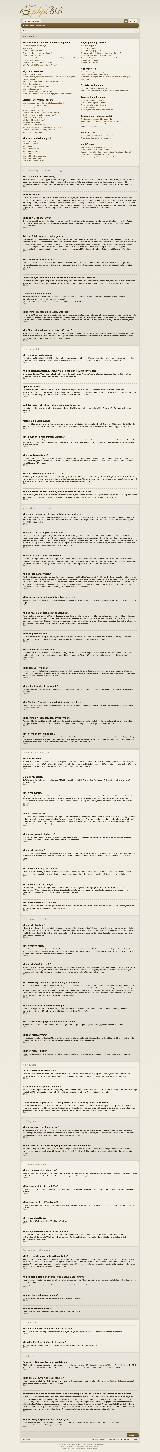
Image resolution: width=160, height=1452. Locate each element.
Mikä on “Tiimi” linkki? (89, 63)
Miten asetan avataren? (32, 89)
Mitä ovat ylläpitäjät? (89, 46)
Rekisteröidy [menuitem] (135, 22)
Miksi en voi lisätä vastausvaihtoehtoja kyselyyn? (41, 113)
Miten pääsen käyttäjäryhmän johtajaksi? (96, 55)
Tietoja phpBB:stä (97, 1367)
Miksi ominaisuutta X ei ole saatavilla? (95, 150)
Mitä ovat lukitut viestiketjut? (33, 158)
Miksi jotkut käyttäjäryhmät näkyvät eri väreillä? (99, 58)
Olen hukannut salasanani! (33, 60)
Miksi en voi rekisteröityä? (33, 51)
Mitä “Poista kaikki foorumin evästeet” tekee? (40, 65)
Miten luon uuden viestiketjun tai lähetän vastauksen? (43, 103)
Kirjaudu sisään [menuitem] (131, 22)
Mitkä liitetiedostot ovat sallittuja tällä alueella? (98, 135)
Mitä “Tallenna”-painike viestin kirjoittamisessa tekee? (43, 127)
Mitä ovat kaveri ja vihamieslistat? (94, 88)
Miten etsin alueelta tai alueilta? (93, 100)
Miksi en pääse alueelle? (32, 117)
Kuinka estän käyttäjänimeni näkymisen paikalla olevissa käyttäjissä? (49, 77)
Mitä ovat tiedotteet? (30, 154)
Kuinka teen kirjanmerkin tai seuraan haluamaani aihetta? (103, 121)
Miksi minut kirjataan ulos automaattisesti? (39, 63)
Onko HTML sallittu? (30, 144)
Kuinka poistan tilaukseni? (91, 126)
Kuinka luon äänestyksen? (33, 110)
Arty (72, 1446)
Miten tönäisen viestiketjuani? (34, 132)
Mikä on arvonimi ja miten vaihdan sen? (38, 91)
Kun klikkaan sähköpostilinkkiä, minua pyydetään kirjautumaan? (47, 94)
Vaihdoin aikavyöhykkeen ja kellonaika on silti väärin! (43, 82)
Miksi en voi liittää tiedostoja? (34, 120)
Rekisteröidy (42, 25)
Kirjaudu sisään (30, 25)
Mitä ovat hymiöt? (29, 146)
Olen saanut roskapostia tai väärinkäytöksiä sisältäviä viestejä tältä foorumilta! (106, 78)
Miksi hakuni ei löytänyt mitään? (93, 103)
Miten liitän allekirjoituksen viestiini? (36, 108)
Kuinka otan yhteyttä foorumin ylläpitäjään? (97, 157)
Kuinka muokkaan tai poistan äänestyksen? (39, 115)
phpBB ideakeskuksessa (116, 1381)
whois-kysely (73, 1399)
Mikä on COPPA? (29, 48)
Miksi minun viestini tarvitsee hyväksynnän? (39, 130)
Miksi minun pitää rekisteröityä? (35, 46)
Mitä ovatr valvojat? (88, 48)
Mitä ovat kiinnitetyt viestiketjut (34, 156)
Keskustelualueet (33, 21)
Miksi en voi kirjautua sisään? (34, 55)
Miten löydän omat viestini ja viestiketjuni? (97, 110)
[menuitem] (126, 21)
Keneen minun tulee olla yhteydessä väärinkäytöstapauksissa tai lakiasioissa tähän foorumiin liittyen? (106, 153)
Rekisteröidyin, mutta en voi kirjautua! (37, 53)
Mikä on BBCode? (30, 141)
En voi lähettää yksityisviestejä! (93, 72)
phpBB (121, 427)
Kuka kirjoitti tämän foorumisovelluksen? (96, 147)
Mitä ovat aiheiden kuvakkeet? (34, 161)
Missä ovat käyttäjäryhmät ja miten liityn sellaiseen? (101, 53)
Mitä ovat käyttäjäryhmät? (91, 51)
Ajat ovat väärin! (29, 79)
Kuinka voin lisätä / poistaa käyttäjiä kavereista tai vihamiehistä (105, 91)
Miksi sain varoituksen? (32, 122)
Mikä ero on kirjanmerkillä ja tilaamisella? (97, 119)
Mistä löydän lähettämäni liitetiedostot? (96, 138)
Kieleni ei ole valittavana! (32, 84)
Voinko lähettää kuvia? (31, 149)
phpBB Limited (108, 1365)
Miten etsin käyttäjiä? (89, 107)
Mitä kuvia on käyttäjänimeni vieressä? (38, 87)
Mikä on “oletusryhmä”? (90, 60)
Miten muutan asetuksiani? (33, 74)
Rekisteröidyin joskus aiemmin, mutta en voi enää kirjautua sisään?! (49, 58)
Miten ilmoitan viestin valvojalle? (35, 125)
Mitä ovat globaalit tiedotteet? (34, 151)
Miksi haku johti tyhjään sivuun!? (93, 105)
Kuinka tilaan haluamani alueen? (93, 124)
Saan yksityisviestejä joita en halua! (94, 74)
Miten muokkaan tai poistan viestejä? (37, 105)
